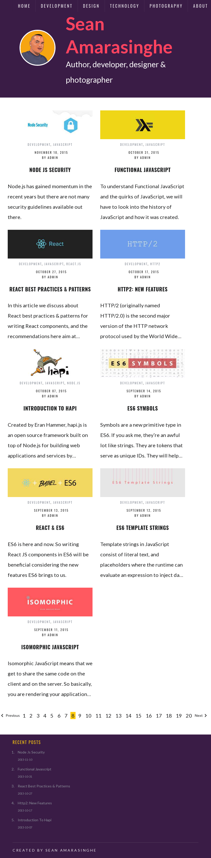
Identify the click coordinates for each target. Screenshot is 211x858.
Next (201, 715)
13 (118, 715)
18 (169, 715)
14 (128, 715)
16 (149, 715)
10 (88, 715)
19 (179, 715)
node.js (73, 383)
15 (138, 715)
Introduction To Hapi (34, 820)
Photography (166, 6)
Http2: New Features (35, 803)
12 (108, 715)
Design (91, 6)
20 (189, 715)
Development (57, 6)
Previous (10, 715)
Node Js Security (31, 752)
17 (159, 715)
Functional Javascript (34, 769)
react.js (73, 264)
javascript (62, 144)
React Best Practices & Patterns (44, 786)
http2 (155, 264)
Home (24, 6)
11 (98, 715)
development (38, 144)
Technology (124, 6)
